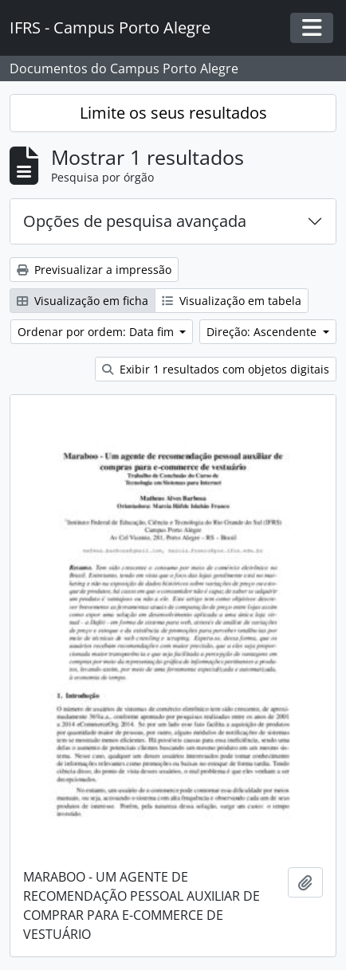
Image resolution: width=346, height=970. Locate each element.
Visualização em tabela (231, 300)
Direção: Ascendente (263, 331)
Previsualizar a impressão (94, 269)
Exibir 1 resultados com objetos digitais (215, 369)
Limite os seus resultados (173, 112)
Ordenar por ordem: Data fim (97, 331)
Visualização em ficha (82, 300)
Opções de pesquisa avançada (134, 221)
